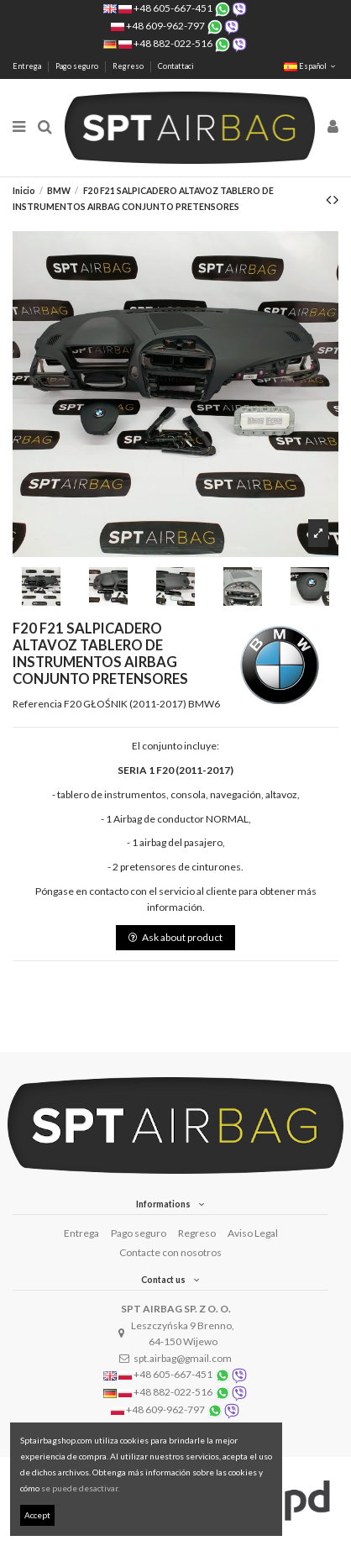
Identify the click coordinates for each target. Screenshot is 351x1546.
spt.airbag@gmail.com (183, 1358)
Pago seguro (77, 66)
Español (311, 66)
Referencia (37, 703)
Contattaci (176, 66)
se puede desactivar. (80, 1488)
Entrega (28, 66)
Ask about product (175, 937)
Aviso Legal (253, 1233)
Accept (37, 1515)
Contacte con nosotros (170, 1252)
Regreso (129, 66)
